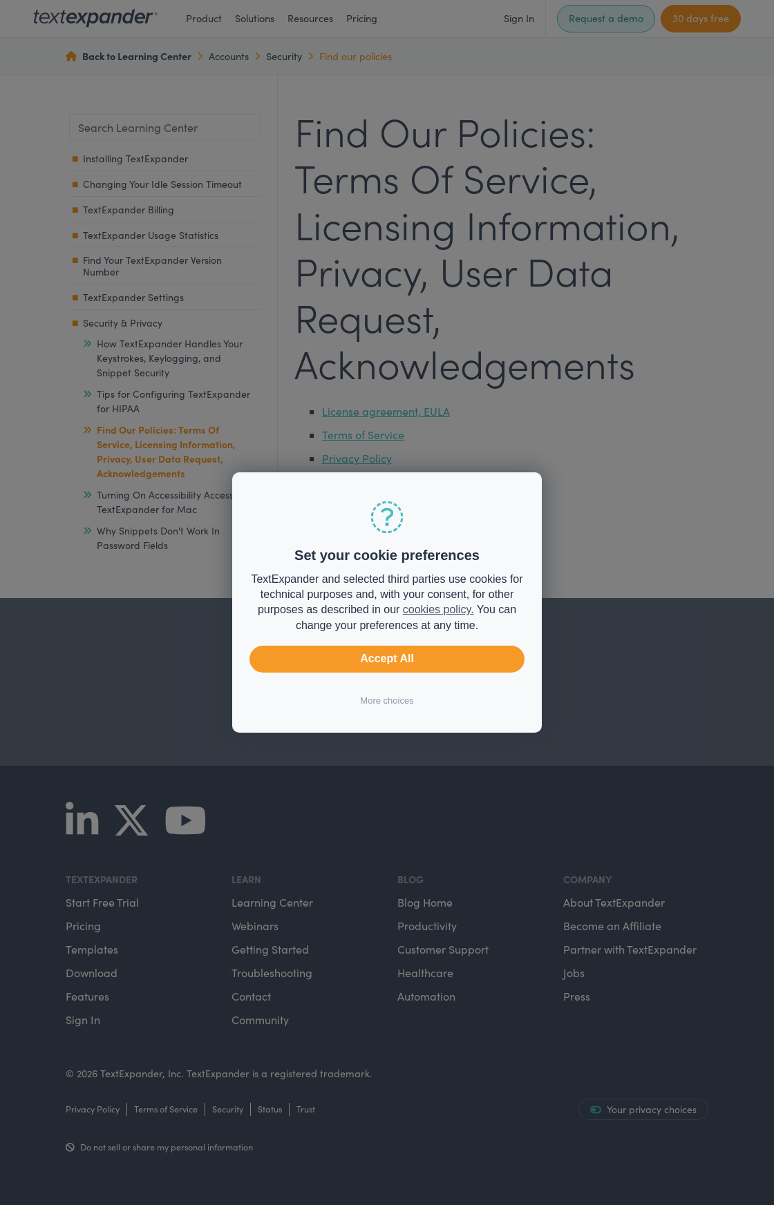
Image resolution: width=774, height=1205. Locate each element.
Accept (387, 659)
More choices (386, 700)
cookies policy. (438, 609)
